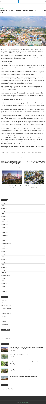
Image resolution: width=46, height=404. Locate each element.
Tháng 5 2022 (4, 259)
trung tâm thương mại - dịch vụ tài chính (34, 152)
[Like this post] (20, 157)
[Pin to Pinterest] (25, 157)
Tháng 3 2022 (4, 264)
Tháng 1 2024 (4, 232)
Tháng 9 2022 (4, 248)
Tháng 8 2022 (4, 251)
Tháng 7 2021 (4, 280)
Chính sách (4, 300)
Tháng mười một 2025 (6, 213)
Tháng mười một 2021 (6, 275)
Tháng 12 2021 (5, 272)
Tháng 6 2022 (4, 256)
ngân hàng (23, 152)
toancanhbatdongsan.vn (24, 402)
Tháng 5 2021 (4, 286)
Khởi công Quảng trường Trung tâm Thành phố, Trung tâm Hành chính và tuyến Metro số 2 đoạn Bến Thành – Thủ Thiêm (26, 348)
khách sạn (17, 152)
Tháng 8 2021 (4, 278)
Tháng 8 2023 (4, 240)
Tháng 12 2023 (5, 235)
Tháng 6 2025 (4, 227)
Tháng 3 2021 (4, 291)
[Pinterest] (11, 388)
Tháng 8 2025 (4, 221)
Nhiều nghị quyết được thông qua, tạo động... (34, 185)
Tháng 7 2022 (4, 254)
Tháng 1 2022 (4, 270)
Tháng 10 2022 (5, 246)
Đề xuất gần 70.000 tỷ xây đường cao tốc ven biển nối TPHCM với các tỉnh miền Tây (27, 369)
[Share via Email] (26, 157)
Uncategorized (5, 324)
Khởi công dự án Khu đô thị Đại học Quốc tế (19, 354)
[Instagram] (8, 388)
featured (12, 152)
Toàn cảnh (2, 8)
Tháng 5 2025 (4, 229)
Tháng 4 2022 (4, 262)
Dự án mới (4, 302)
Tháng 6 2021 (4, 283)
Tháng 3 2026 (4, 205)
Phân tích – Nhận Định (6, 308)
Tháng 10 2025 (5, 216)
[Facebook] (2, 388)
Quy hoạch (4, 310)
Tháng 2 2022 (4, 267)
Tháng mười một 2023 (6, 238)
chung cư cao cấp (5, 152)
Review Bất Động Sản (6, 313)
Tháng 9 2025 (4, 219)
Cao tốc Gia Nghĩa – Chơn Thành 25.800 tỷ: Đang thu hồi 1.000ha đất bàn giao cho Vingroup (27, 362)
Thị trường (4, 316)
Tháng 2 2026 (4, 208)
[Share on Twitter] (24, 157)
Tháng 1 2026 (4, 211)
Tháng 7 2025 (4, 224)
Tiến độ (3, 318)
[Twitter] (5, 388)
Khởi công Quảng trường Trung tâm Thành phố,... (12, 185)
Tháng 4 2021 (4, 288)
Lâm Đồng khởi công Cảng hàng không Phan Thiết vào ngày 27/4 (23, 376)
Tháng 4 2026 (4, 203)
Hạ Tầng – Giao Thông (6, 305)
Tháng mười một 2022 (6, 243)
